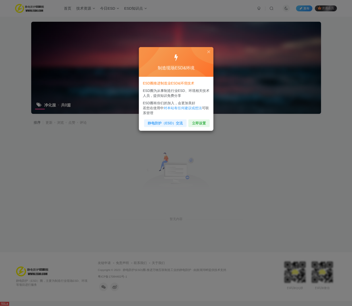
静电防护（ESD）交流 (165, 121)
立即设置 (197, 121)
